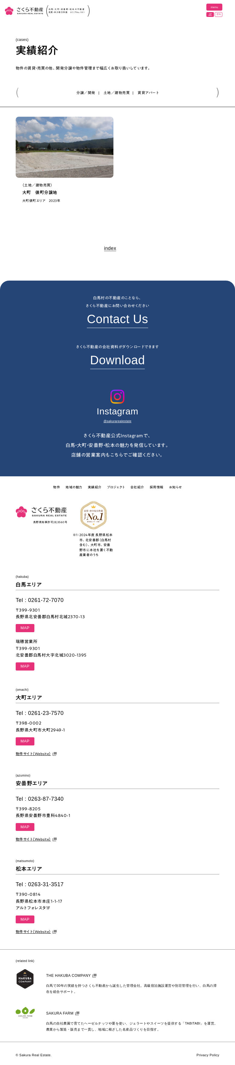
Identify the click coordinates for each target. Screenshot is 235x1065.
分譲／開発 (85, 93)
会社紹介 (137, 487)
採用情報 (157, 487)
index (110, 248)
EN (219, 14)
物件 (56, 487)
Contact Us (117, 319)
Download (117, 360)
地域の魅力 (73, 487)
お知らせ (175, 487)
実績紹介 (95, 487)
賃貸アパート (148, 93)
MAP (25, 628)
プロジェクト (116, 487)
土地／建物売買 (116, 93)
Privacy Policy (208, 1055)
